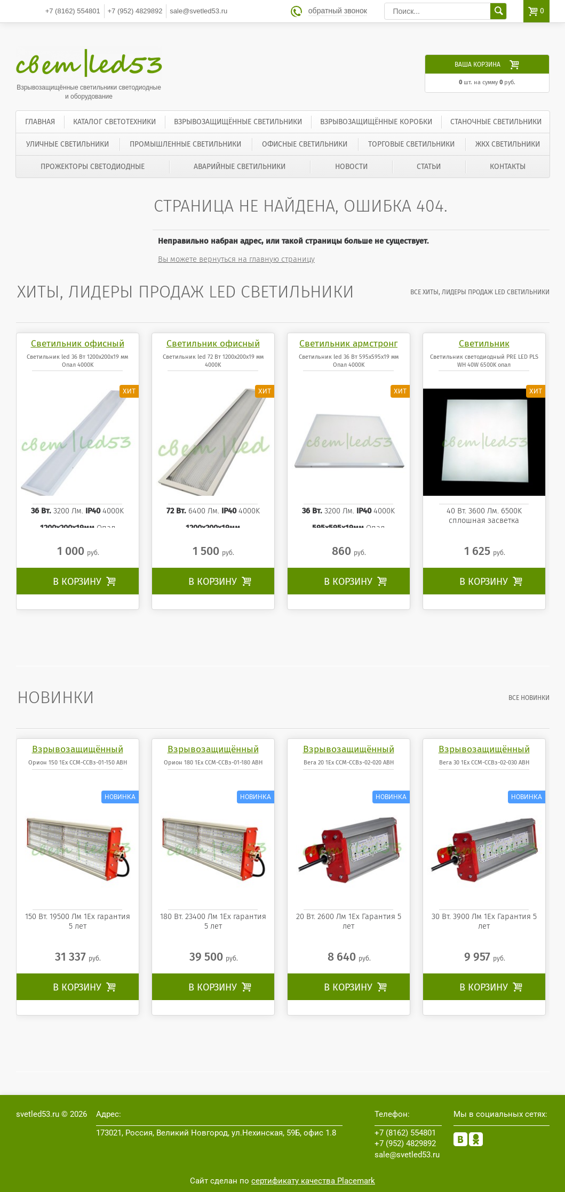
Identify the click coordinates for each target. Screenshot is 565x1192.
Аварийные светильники (239, 166)
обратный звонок (337, 11)
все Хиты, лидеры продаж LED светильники (480, 292)
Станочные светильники (496, 121)
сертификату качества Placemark (313, 1181)
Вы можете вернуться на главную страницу (236, 259)
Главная (40, 121)
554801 (72, 11)
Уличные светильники (67, 144)
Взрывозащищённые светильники (238, 121)
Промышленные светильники (185, 144)
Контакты (508, 166)
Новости (351, 166)
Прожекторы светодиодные (93, 166)
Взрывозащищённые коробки (376, 121)
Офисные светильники (304, 144)
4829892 (135, 11)
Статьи (429, 166)
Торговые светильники (411, 144)
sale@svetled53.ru (198, 11)
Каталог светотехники (114, 121)
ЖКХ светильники (507, 144)
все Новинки (529, 698)
